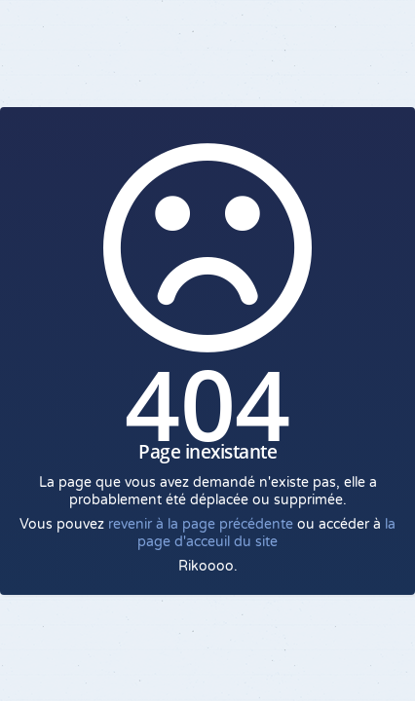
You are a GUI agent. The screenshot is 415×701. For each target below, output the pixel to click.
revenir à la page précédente (200, 524)
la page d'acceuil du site (266, 533)
